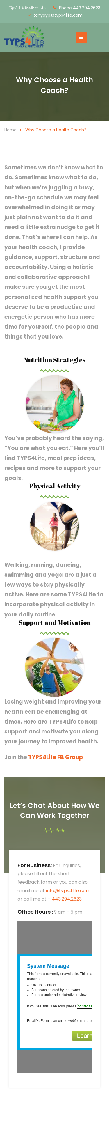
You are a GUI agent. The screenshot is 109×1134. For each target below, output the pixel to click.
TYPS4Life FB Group (55, 757)
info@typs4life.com (68, 890)
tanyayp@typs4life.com (58, 15)
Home (10, 130)
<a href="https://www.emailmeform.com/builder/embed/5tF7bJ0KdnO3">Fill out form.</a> (54, 997)
